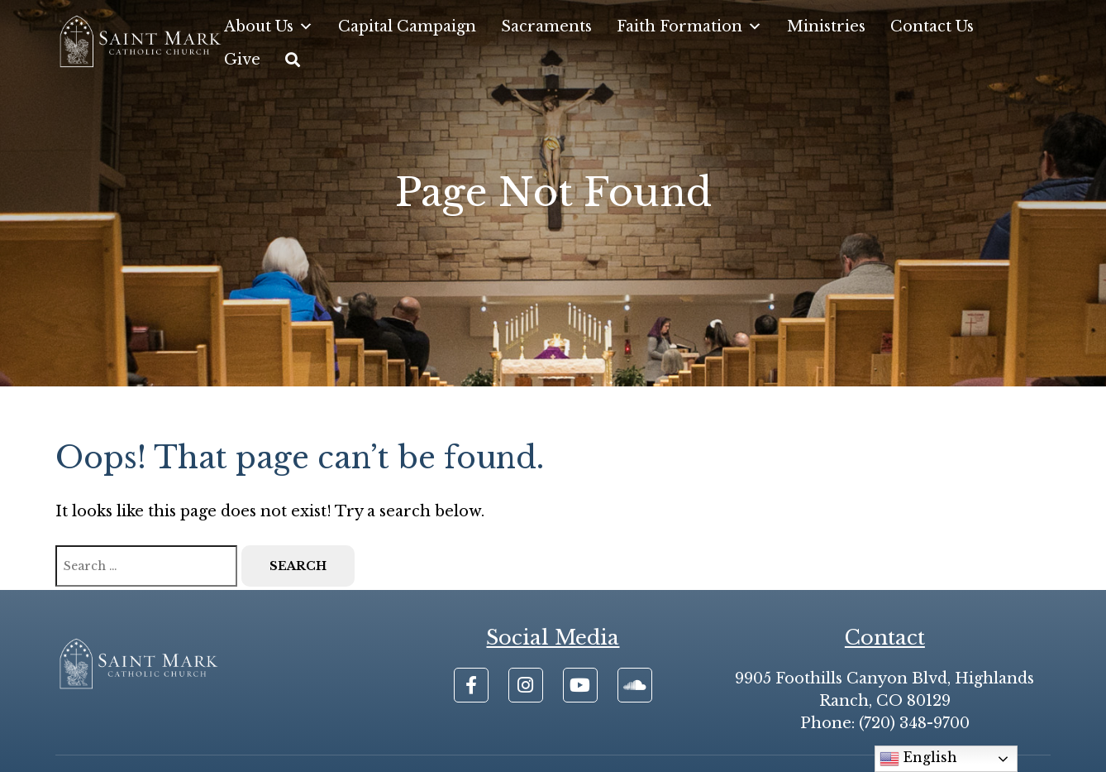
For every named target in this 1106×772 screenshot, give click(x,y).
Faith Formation (689, 26)
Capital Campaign (407, 26)
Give (242, 59)
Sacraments (546, 26)
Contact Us (932, 26)
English (918, 759)
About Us (268, 26)
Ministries (826, 26)
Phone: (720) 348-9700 (885, 723)
